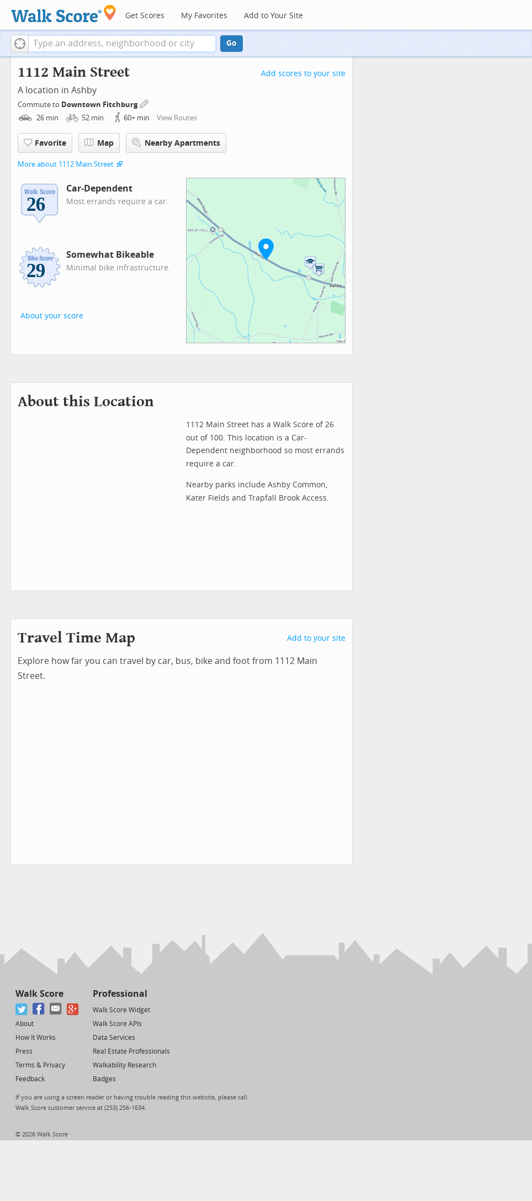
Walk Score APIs (117, 1024)
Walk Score (39, 994)
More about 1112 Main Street (66, 164)
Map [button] (99, 143)
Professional (120, 994)
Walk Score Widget (121, 1010)
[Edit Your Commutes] (144, 103)
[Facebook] (39, 1009)
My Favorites (204, 15)
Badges (104, 1079)
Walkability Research (124, 1065)
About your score (51, 316)
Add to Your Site (273, 15)
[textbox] (122, 43)
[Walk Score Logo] (63, 13)
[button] (19, 43)
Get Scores (144, 15)
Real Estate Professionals (131, 1051)
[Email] (56, 1009)
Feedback (30, 1079)
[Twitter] (21, 1009)
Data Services (114, 1037)
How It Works (35, 1037)
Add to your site (316, 638)
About (24, 1024)
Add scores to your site (303, 73)
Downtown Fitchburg (100, 104)
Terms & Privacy (40, 1065)
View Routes (177, 118)
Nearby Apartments (176, 142)
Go (231, 43)
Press (24, 1051)
